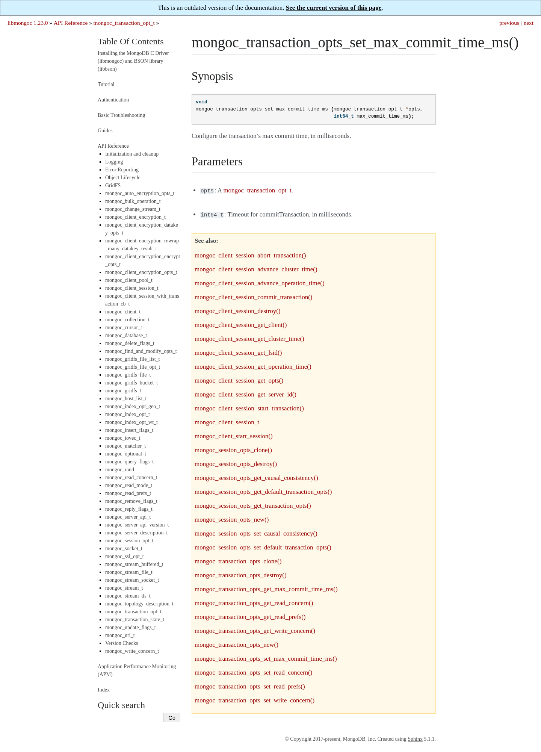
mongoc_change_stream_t (132, 209)
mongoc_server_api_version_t (137, 525)
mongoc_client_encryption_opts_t (141, 272)
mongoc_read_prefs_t (128, 493)
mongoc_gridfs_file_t (128, 375)
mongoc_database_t (126, 335)
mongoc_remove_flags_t (131, 501)
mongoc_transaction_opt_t (124, 23)
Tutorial (106, 84)
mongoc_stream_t (124, 588)
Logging (114, 162)
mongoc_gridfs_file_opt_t (132, 367)
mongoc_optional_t (125, 454)
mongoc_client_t (123, 312)
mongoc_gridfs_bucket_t (131, 383)
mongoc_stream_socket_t (132, 580)
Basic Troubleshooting (121, 115)
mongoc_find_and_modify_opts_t (141, 351)
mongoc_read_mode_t (128, 485)
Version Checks (121, 643)
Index (104, 690)
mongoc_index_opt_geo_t (132, 406)
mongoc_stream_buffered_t (134, 564)
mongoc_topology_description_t (139, 604)
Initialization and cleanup (132, 154)
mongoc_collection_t (127, 319)
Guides (105, 130)
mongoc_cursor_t (123, 327)
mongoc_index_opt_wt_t (131, 422)
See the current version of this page (334, 7)
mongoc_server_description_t (136, 533)
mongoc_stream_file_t (129, 572)
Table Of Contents (131, 41)
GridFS (113, 185)
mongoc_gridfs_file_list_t (132, 359)
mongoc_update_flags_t (130, 627)
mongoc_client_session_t (132, 288)
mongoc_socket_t (123, 548)
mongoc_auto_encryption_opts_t (139, 193)
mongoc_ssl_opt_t (124, 556)
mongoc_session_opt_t (129, 540)
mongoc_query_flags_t (129, 462)
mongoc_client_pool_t (129, 280)
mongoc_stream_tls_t (128, 596)
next (528, 23)
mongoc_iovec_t (122, 438)
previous (509, 23)
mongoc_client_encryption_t (135, 217)
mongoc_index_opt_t (127, 414)
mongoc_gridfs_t (123, 390)
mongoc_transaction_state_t (134, 619)
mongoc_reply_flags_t (129, 509)
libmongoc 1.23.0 (28, 23)
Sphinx (415, 737)
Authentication (113, 100)
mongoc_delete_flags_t (129, 343)
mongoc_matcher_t (125, 446)
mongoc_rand (119, 469)
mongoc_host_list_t (126, 398)
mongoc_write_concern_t (132, 651)
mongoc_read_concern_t (131, 477)
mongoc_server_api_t (128, 517)
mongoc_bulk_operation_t (133, 201)
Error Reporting (122, 169)
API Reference (71, 23)
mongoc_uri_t (120, 635)
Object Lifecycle (123, 177)
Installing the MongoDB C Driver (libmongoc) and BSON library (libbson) (133, 61)
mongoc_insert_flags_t (129, 430)
